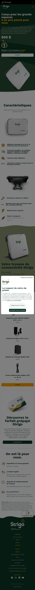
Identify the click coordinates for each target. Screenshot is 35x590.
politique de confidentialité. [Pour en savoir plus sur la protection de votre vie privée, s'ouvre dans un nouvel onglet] (13, 300)
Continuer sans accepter (26, 277)
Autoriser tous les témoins (17, 310)
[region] (17, 295)
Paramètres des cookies (17, 305)
